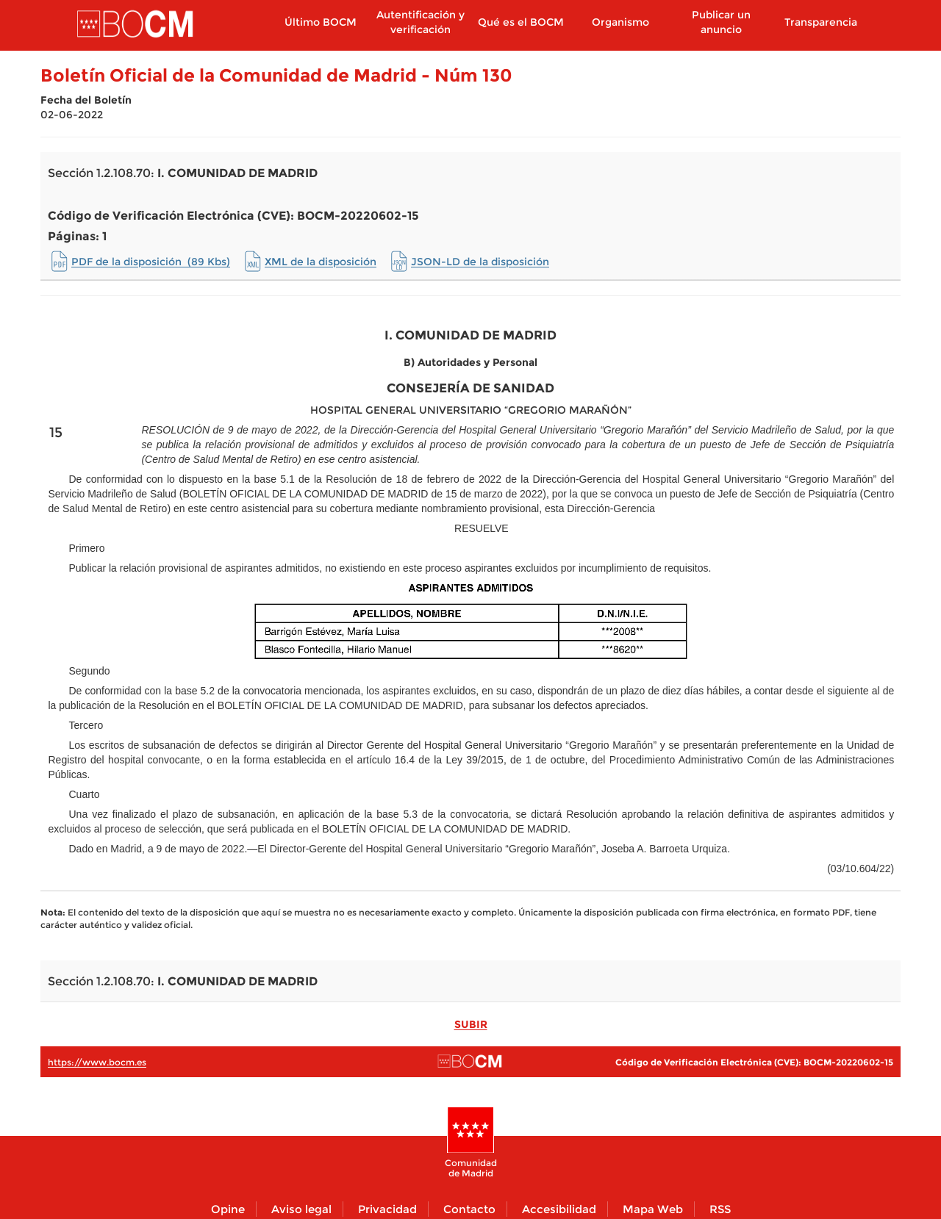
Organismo (620, 22)
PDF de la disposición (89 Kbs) (150, 261)
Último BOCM (321, 22)
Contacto (469, 1209)
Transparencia (820, 22)
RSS (720, 1209)
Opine (228, 1209)
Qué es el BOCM (521, 22)
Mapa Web (653, 1209)
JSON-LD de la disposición (480, 261)
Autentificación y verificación (420, 22)
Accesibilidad (559, 1209)
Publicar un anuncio (721, 22)
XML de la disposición (320, 261)
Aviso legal (301, 1209)
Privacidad (387, 1209)
